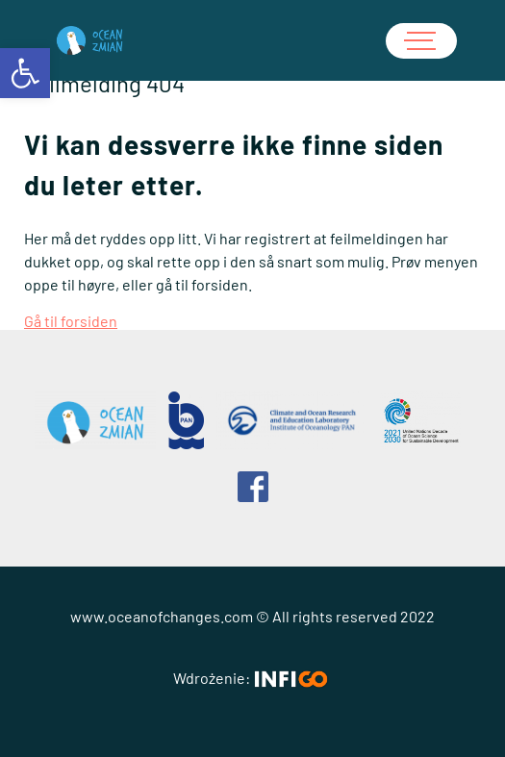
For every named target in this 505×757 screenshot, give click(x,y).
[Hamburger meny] (421, 41)
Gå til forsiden (70, 321)
